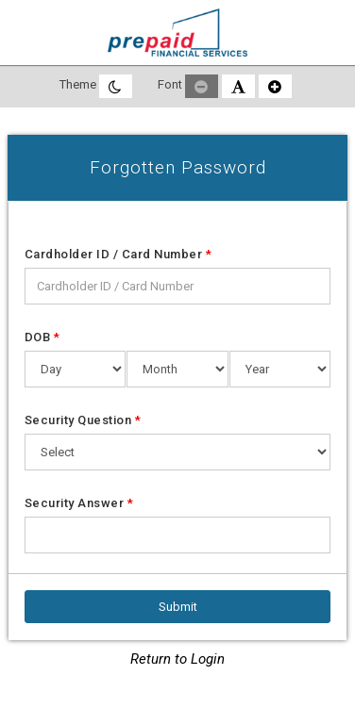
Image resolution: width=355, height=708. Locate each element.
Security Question (83, 420)
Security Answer (79, 503)
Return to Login (177, 658)
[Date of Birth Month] (177, 369)
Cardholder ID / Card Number (118, 254)
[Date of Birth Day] (75, 369)
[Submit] (178, 606)
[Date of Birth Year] (279, 369)
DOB (42, 337)
